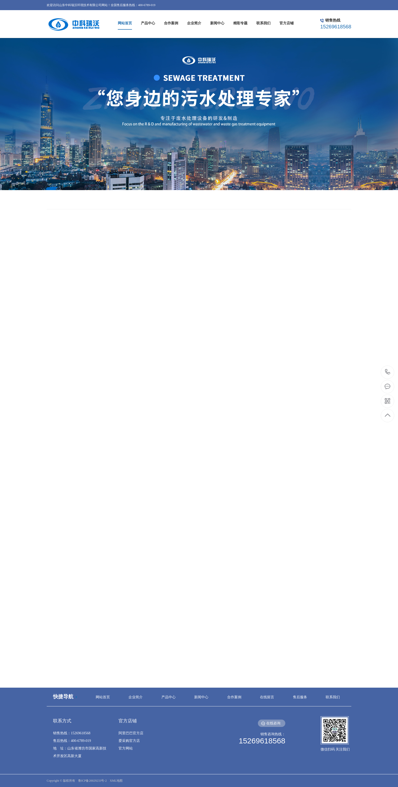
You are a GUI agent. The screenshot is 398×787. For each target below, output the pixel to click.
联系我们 (333, 697)
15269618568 (387, 371)
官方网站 (126, 748)
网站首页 (103, 697)
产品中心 (168, 697)
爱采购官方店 (129, 741)
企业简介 (135, 697)
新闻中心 (201, 697)
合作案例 (234, 697)
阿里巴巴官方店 (131, 733)
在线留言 (267, 697)
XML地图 (116, 780)
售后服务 (300, 697)
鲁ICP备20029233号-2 (92, 780)
